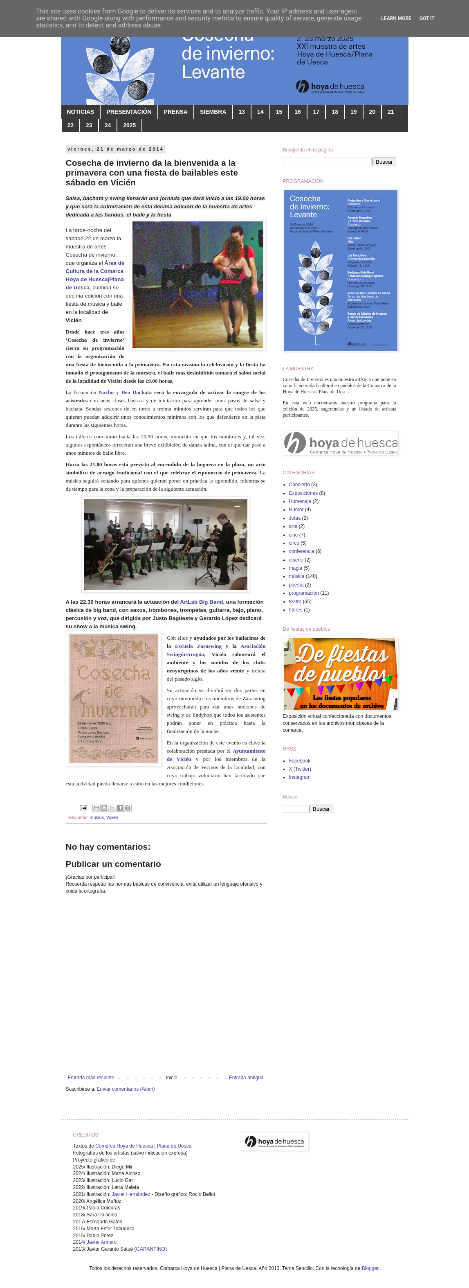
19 (353, 111)
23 (89, 125)
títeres (296, 610)
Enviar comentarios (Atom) (126, 1089)
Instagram (300, 777)
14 (260, 111)
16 (297, 111)
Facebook (300, 761)
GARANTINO (150, 1249)
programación (304, 593)
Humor (296, 509)
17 (316, 111)
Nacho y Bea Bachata (125, 392)
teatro (295, 602)
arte (293, 526)
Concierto (299, 484)
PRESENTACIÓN (128, 111)
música (97, 817)
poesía (296, 585)
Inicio (171, 1077)
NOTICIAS (80, 111)
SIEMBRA (213, 111)
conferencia (301, 551)
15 (279, 111)
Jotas (295, 518)
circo (294, 543)
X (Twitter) (300, 769)
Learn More (396, 18)
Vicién (112, 817)
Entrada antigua (246, 1077)
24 (108, 125)
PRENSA (176, 111)
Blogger (370, 1268)
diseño (296, 560)
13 (242, 111)
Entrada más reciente (91, 1077)
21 (391, 111)
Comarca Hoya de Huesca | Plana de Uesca (143, 1146)
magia (296, 568)
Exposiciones (303, 493)
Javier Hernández (131, 1194)
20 (372, 111)
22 (70, 125)
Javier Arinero (102, 1242)
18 (335, 111)
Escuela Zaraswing (198, 646)
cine (293, 535)
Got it (427, 18)
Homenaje (300, 501)
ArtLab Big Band (201, 602)
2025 (129, 125)
